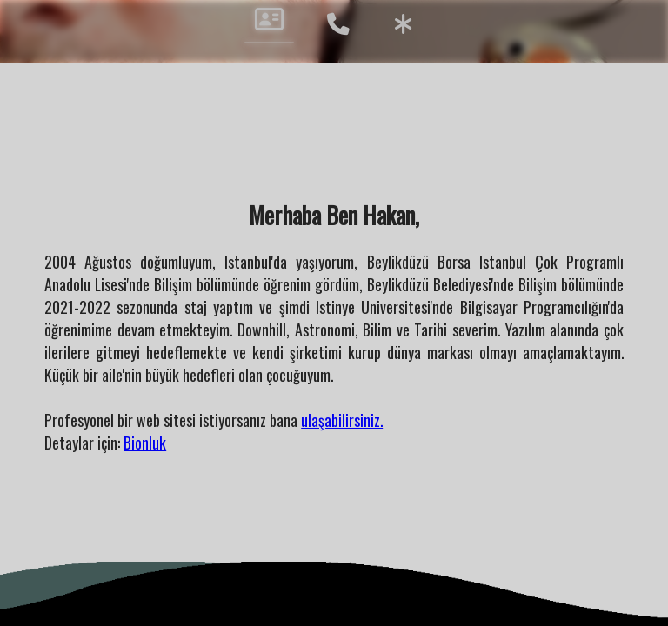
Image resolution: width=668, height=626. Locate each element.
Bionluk (145, 442)
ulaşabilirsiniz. (342, 420)
